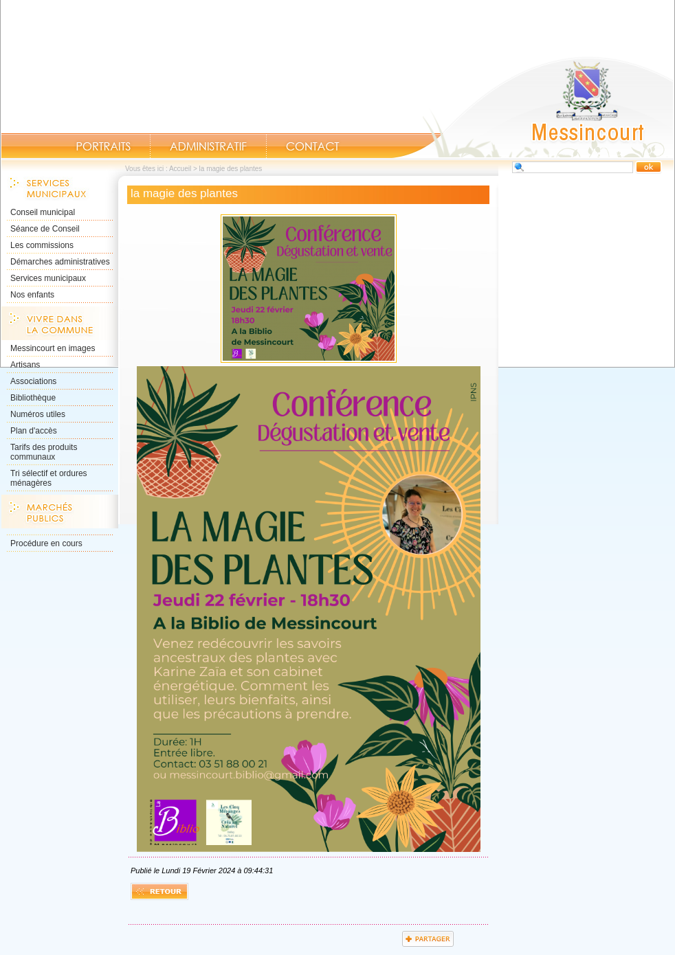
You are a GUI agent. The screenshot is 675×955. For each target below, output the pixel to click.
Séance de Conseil (45, 229)
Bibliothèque (33, 398)
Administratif (208, 146)
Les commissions (42, 245)
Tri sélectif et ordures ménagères (48, 478)
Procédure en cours (46, 543)
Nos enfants (32, 295)
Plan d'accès (33, 431)
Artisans (25, 365)
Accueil (533, 107)
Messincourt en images (52, 348)
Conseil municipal (42, 212)
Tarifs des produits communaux (43, 452)
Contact (313, 146)
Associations (33, 381)
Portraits (103, 146)
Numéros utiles (37, 414)
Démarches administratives (60, 262)
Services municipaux (48, 278)
